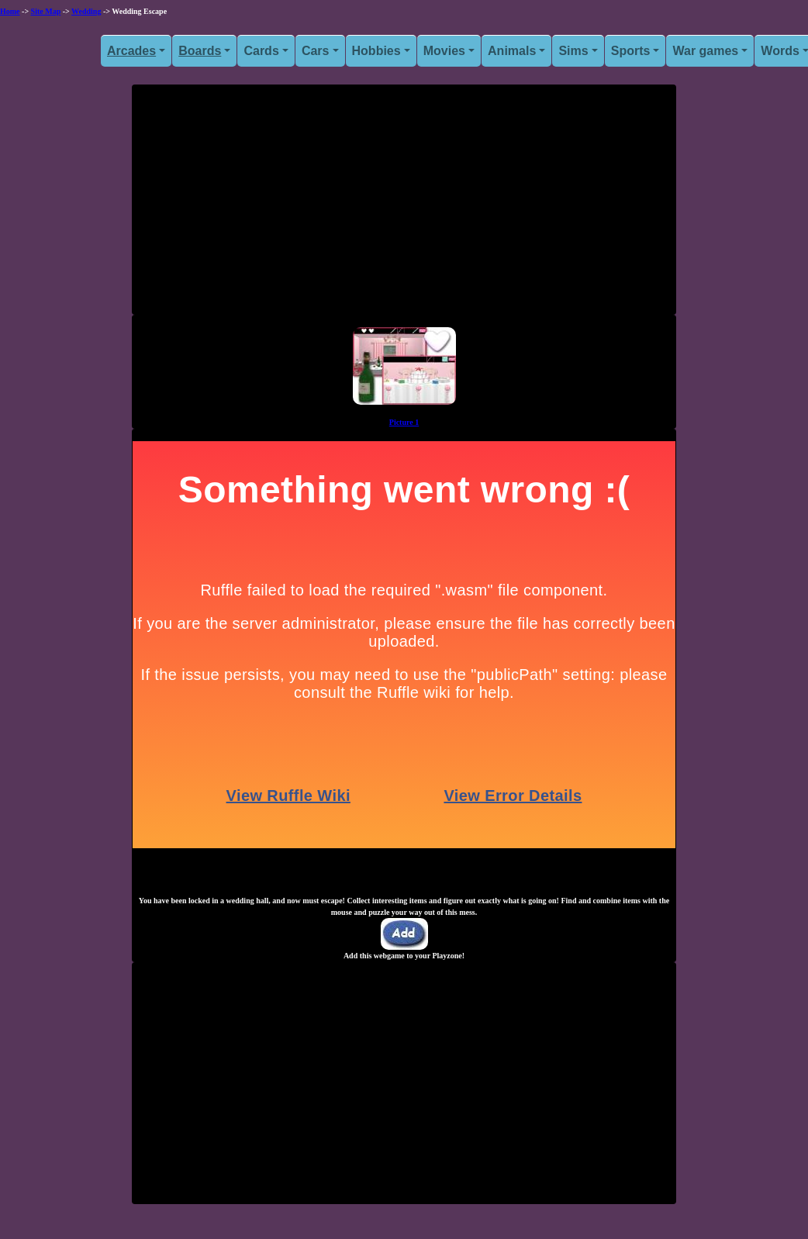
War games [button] (705, 50)
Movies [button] (444, 50)
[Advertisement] (404, 205)
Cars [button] (316, 50)
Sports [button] (631, 50)
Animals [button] (512, 50)
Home (10, 11)
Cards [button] (260, 50)
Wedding (86, 11)
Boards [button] (199, 50)
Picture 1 (404, 422)
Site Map (46, 11)
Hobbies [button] (376, 50)
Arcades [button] (131, 50)
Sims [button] (573, 50)
